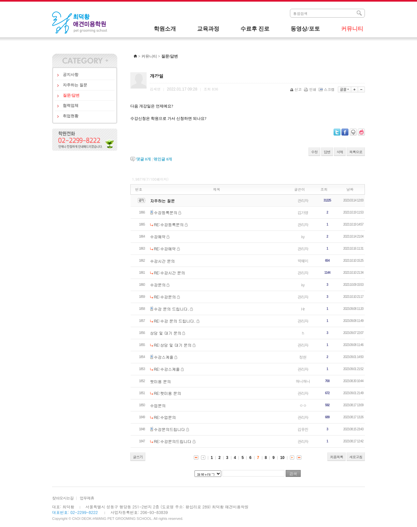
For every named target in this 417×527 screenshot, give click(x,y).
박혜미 (302, 260)
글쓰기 (138, 456)
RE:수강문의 (165, 296)
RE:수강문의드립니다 (173, 441)
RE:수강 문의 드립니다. (174, 321)
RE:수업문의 (165, 417)
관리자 (302, 200)
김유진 (302, 429)
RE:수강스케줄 (167, 369)
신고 (296, 89)
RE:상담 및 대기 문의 (173, 345)
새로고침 (355, 456)
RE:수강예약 (165, 248)
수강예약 (158, 236)
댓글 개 (143, 159)
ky (303, 236)
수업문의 (158, 405)
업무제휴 (87, 498)
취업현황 (71, 116)
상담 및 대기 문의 (165, 333)
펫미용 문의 (160, 381)
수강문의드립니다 (169, 429)
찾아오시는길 (63, 498)
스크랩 (327, 89)
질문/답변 (71, 95)
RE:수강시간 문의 (169, 272)
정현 (303, 357)
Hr (303, 309)
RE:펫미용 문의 (167, 393)
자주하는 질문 (75, 85)
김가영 (302, 212)
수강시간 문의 (162, 261)
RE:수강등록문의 (169, 224)
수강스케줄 (163, 357)
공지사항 (71, 74)
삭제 (340, 151)
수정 (314, 151)
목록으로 (355, 151)
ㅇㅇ (303, 405)
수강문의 (158, 284)
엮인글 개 (162, 159)
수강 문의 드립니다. (171, 309)
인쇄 (310, 89)
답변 (327, 151)
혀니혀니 (303, 381)
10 (282, 457)
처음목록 (336, 456)
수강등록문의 (165, 212)
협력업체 (71, 105)
